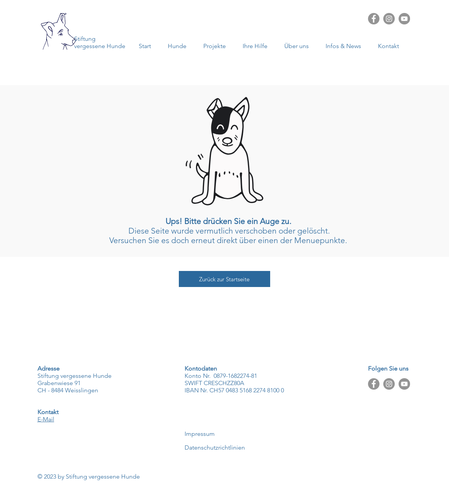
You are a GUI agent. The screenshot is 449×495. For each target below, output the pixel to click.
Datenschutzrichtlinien (215, 447)
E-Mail (45, 419)
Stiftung (85, 38)
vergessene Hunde (99, 46)
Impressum (200, 433)
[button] (346, 46)
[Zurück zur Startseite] (224, 279)
